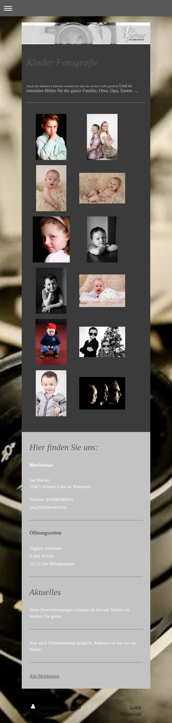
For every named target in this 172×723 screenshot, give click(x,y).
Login (135, 707)
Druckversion (47, 707)
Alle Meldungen (44, 676)
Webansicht (130, 713)
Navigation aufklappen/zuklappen (86, 8)
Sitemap (73, 707)
